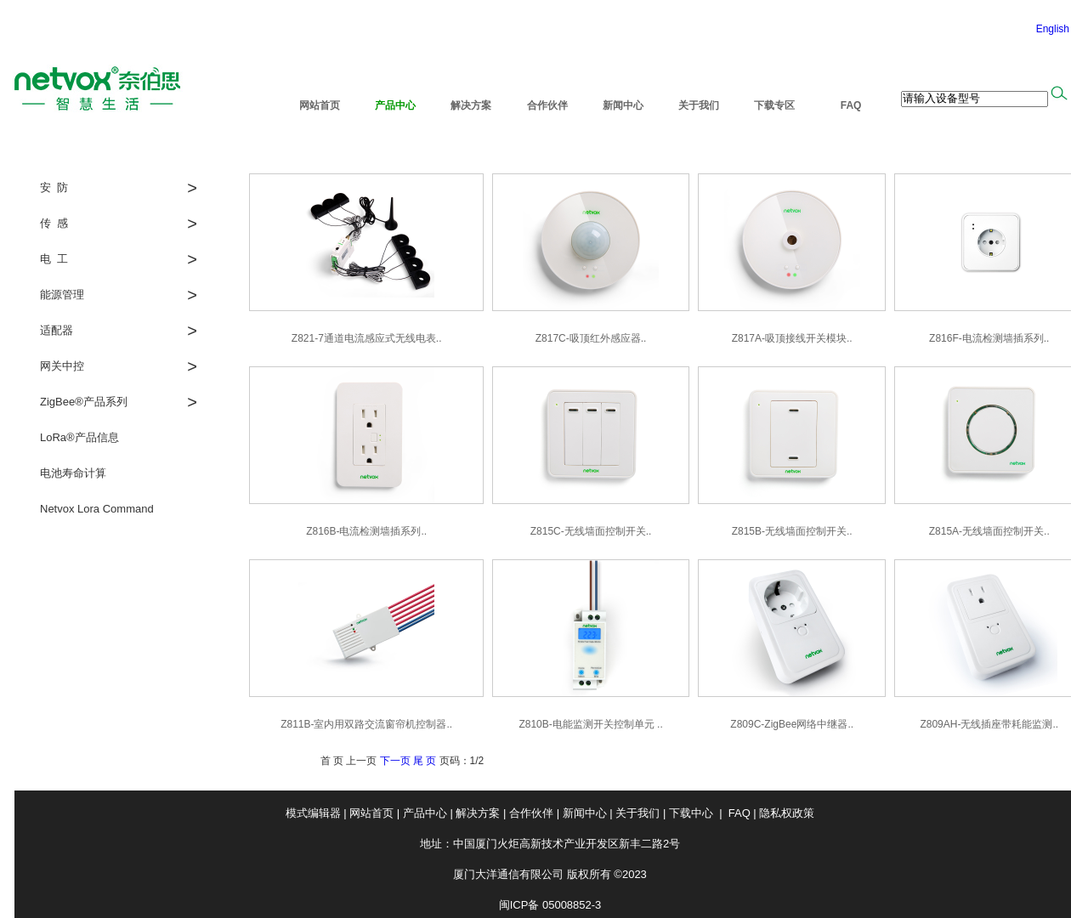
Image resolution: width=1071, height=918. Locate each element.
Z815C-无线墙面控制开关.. (591, 531)
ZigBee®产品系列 (84, 401)
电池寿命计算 (73, 473)
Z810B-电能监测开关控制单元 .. (590, 724)
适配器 (56, 330)
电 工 (54, 258)
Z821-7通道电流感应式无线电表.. (367, 338)
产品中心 (395, 105)
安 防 (54, 187)
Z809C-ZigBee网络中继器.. (791, 724)
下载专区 (774, 105)
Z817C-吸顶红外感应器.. (591, 338)
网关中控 (62, 366)
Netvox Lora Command (97, 508)
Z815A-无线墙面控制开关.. (989, 531)
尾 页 (424, 761)
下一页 (395, 761)
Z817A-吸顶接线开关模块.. (792, 338)
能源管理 (62, 294)
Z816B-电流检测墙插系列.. (366, 531)
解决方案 (470, 105)
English (1052, 29)
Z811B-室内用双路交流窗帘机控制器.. (366, 724)
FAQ (851, 105)
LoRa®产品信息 (79, 437)
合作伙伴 (547, 105)
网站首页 (319, 105)
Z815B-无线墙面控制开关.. (792, 531)
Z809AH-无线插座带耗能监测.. (989, 724)
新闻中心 (623, 105)
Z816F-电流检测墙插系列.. (989, 338)
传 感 (54, 223)
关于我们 (698, 105)
